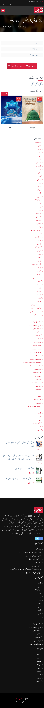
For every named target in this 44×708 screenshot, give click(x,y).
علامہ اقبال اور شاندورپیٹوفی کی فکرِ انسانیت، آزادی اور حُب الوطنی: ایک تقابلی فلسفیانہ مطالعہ (25, 569)
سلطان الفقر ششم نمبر (38, 200)
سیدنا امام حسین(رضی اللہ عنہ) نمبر (35, 325)
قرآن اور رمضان (38, 166)
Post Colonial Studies (35, 352)
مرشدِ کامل (39, 145)
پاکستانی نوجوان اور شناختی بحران (36, 566)
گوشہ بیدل (39, 169)
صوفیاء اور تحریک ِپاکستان (37, 277)
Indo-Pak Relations (36, 382)
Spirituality (38, 396)
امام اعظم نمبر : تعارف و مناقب (36, 304)
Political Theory (37, 345)
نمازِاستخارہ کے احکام (38, 562)
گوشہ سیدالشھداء (38, 240)
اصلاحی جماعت (38, 220)
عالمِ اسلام (39, 409)
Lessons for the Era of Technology (32, 362)
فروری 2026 (38, 661)
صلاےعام (39, 420)
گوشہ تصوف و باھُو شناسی (37, 423)
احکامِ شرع (39, 261)
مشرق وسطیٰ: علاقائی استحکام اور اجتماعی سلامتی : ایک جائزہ (31, 572)
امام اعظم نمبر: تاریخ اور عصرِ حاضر (35, 308)
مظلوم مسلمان (38, 217)
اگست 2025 (38, 681)
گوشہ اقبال (39, 227)
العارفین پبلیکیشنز (19, 698)
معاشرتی (39, 149)
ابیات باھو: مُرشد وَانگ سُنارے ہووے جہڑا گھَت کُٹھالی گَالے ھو (30, 552)
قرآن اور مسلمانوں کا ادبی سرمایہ (36, 264)
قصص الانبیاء (39, 186)
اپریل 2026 (39, 654)
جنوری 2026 (39, 664)
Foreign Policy (37, 386)
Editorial (39, 338)
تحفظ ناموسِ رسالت (38, 223)
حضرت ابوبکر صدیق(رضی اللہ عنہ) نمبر (34, 406)
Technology (38, 389)
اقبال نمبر (39, 203)
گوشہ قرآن (39, 298)
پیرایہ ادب (39, 254)
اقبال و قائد (39, 267)
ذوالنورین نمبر (39, 291)
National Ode (37, 399)
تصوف (40, 176)
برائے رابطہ (17, 701)
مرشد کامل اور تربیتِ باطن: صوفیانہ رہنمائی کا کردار (33, 555)
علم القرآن (39, 173)
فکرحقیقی (39, 152)
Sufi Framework (37, 369)
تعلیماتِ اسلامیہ (38, 294)
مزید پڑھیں (39, 450)
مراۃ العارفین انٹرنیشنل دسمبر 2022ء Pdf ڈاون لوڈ (23, 66)
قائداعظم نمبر (39, 196)
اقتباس (40, 183)
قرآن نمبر (39, 413)
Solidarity (38, 379)
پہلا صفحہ (24, 26)
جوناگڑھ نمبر (39, 288)
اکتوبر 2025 (39, 674)
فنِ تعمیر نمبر (39, 332)
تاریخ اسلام (39, 430)
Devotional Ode (37, 372)
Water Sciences (37, 393)
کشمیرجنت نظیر (39, 162)
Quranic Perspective (35, 365)
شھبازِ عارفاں (39, 179)
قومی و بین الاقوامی (38, 142)
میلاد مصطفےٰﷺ (38, 213)
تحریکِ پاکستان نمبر (38, 237)
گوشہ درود (39, 281)
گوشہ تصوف (39, 244)
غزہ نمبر (40, 318)
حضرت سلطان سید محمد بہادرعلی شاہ (35, 230)
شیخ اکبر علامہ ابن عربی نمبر (37, 403)
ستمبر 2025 (39, 678)
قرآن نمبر (39, 193)
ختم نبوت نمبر (39, 284)
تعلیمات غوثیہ (39, 156)
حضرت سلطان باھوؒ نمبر (37, 328)
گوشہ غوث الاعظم (38, 247)
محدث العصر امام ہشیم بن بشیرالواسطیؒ (35, 559)
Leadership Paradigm (35, 359)
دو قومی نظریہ (39, 271)
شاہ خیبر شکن (39, 189)
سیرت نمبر (39, 206)
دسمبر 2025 (39, 668)
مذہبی (40, 426)
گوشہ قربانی (39, 257)
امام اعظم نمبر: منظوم (37, 315)
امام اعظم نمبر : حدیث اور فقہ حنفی (35, 311)
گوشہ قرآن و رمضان (38, 335)
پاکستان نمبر (39, 210)
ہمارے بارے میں (25, 701)
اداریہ (40, 416)
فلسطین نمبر (39, 250)
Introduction (37, 342)
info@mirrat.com (33, 1)
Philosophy (38, 376)
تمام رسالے (19, 26)
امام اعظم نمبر (39, 301)
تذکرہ (40, 233)
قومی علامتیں (39, 274)
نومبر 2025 (39, 671)
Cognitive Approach (36, 349)
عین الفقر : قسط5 (38, 549)
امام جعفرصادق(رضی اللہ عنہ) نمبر (35, 321)
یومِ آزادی (39, 159)
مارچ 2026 (39, 657)
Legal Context (37, 355)
